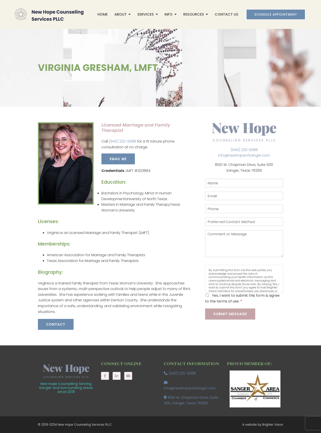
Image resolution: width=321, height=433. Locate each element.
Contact (55, 324)
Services (145, 14)
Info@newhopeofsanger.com (244, 155)
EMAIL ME (118, 159)
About (120, 14)
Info (169, 14)
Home (102, 14)
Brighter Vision (272, 425)
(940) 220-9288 (122, 141)
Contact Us (226, 14)
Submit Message (230, 313)
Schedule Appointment (275, 14)
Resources (193, 14)
